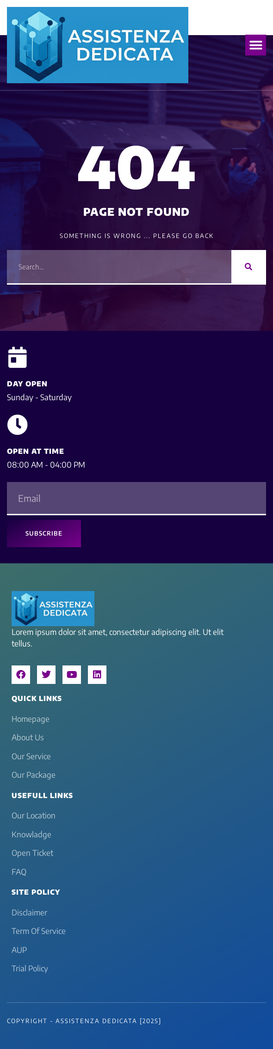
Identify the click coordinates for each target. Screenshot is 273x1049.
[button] (255, 45)
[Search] (248, 266)
